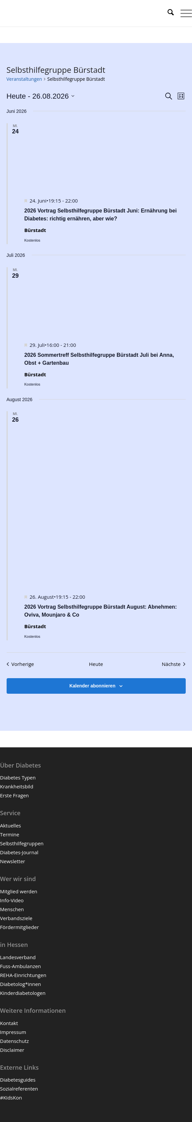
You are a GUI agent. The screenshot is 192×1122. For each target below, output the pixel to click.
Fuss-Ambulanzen (20, 966)
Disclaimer (12, 1050)
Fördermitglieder (19, 927)
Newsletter (12, 861)
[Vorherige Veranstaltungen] (20, 664)
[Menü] (183, 13)
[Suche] (167, 13)
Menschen (12, 909)
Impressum (13, 1032)
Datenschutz (14, 1041)
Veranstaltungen (24, 79)
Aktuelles (10, 825)
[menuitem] (167, 13)
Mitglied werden (18, 891)
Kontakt (9, 1023)
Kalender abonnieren (92, 685)
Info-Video (12, 900)
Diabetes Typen (18, 777)
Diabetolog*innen (20, 984)
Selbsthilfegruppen (22, 843)
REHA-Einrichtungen (23, 975)
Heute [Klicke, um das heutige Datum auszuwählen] (96, 664)
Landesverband (18, 957)
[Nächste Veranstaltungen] (174, 664)
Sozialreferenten (19, 1088)
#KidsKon (11, 1097)
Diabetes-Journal (19, 852)
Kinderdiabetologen (23, 993)
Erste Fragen (14, 795)
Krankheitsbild (16, 786)
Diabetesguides (17, 1079)
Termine (9, 834)
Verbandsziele (16, 918)
